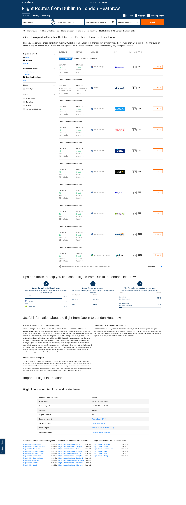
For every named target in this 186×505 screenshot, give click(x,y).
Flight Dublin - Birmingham (32, 456)
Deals (93, 3)
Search (152, 22)
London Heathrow (33, 77)
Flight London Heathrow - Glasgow (70, 446)
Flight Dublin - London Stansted (34, 446)
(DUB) (99, 419)
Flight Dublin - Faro (100, 451)
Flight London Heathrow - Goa (68, 449)
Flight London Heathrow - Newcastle (70, 463)
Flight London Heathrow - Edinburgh (70, 458)
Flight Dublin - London (30, 463)
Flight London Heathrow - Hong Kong (71, 456)
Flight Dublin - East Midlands (33, 458)
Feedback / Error (2, 446)
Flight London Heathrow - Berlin (69, 444)
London (27, 74)
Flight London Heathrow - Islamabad (70, 465)
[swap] (53, 22)
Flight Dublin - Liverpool (31, 460)
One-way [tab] (35, 16)
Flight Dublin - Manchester (32, 444)
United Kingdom (30, 72)
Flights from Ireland (98, 423)
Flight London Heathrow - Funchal (70, 451)
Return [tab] (26, 16)
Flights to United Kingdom (101, 432)
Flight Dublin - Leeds (30, 465)
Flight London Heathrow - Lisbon (69, 453)
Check (158, 66)
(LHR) (103, 428)
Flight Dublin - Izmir (100, 453)
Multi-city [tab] (46, 16)
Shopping (103, 3)
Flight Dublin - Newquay (31, 449)
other (25, 64)
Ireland (27, 57)
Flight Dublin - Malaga (101, 456)
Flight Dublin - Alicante (101, 446)
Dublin (29, 61)
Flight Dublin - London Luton (33, 453)
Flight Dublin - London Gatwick (33, 451)
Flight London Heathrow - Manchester (71, 460)
